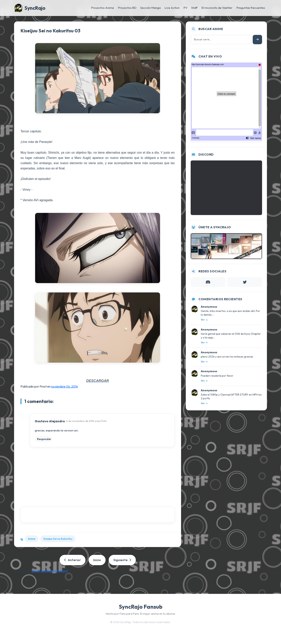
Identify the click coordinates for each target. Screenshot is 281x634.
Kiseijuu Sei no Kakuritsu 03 (50, 31)
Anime (31, 538)
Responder (44, 439)
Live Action (172, 8)
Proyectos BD (127, 8)
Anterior (72, 560)
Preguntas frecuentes (250, 8)
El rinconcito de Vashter (216, 8)
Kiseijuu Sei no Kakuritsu (58, 538)
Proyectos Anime (102, 8)
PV (185, 8)
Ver (204, 319)
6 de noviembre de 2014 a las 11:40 (86, 420)
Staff (194, 8)
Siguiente (122, 560)
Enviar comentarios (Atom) (50, 571)
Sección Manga (150, 8)
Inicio (97, 560)
